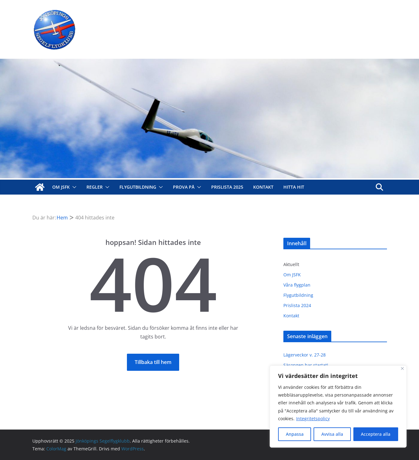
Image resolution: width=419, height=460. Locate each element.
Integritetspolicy (313, 418)
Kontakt (263, 187)
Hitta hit (293, 187)
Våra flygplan (296, 285)
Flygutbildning (137, 187)
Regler (94, 187)
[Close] (402, 368)
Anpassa (295, 434)
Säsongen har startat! (305, 365)
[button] (73, 187)
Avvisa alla (332, 434)
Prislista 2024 (297, 305)
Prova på (183, 187)
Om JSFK (61, 187)
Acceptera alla (375, 434)
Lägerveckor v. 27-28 (304, 355)
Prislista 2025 (227, 187)
